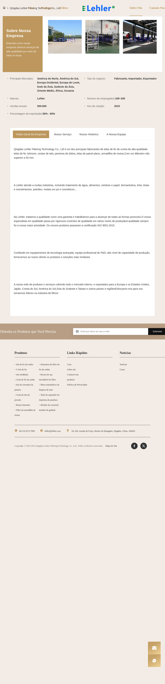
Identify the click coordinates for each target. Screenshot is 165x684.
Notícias (123, 364)
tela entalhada (22, 374)
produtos (71, 379)
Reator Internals (23, 405)
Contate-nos (156, 7)
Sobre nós (135, 7)
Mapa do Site (111, 446)
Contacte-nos (73, 374)
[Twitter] (143, 446)
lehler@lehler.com (53, 431)
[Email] (154, 648)
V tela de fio (21, 369)
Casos (122, 369)
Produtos (46, 7)
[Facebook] (134, 446)
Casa (30, 7)
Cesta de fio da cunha (25, 379)
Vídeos (63, 7)
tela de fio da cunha (24, 364)
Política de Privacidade (77, 384)
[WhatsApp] (154, 660)
